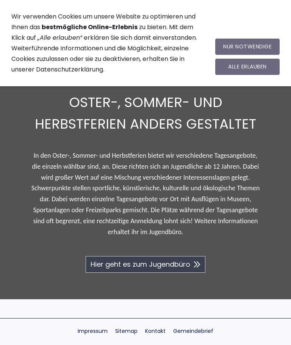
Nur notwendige (247, 46)
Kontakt (155, 331)
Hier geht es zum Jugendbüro (145, 264)
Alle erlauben (247, 66)
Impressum (93, 331)
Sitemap (126, 331)
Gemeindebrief (193, 331)
